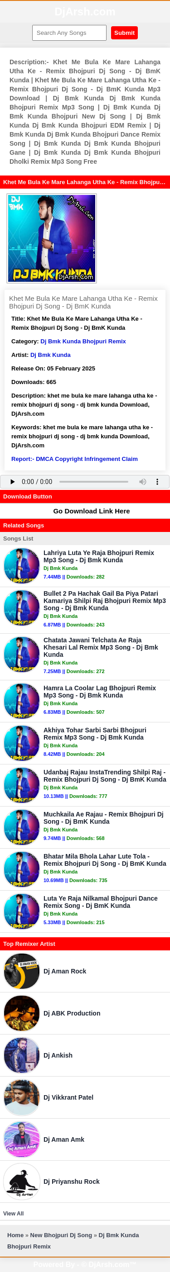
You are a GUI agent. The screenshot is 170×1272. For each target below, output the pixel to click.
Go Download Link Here (87, 511)
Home (15, 1235)
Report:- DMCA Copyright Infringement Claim (74, 459)
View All (13, 1213)
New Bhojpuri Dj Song (61, 1235)
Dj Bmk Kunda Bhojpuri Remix (83, 341)
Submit (124, 32)
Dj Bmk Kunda (50, 354)
